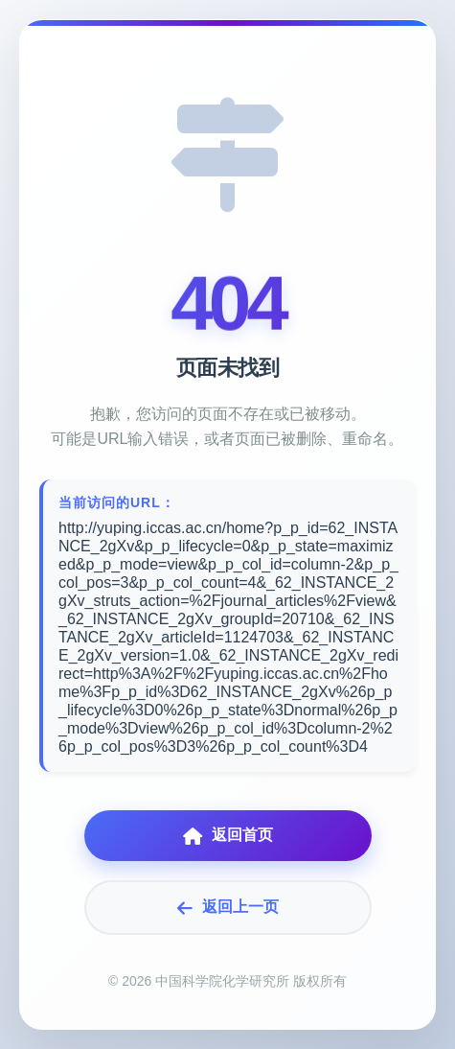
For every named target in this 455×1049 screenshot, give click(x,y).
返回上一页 (228, 907)
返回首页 (228, 836)
